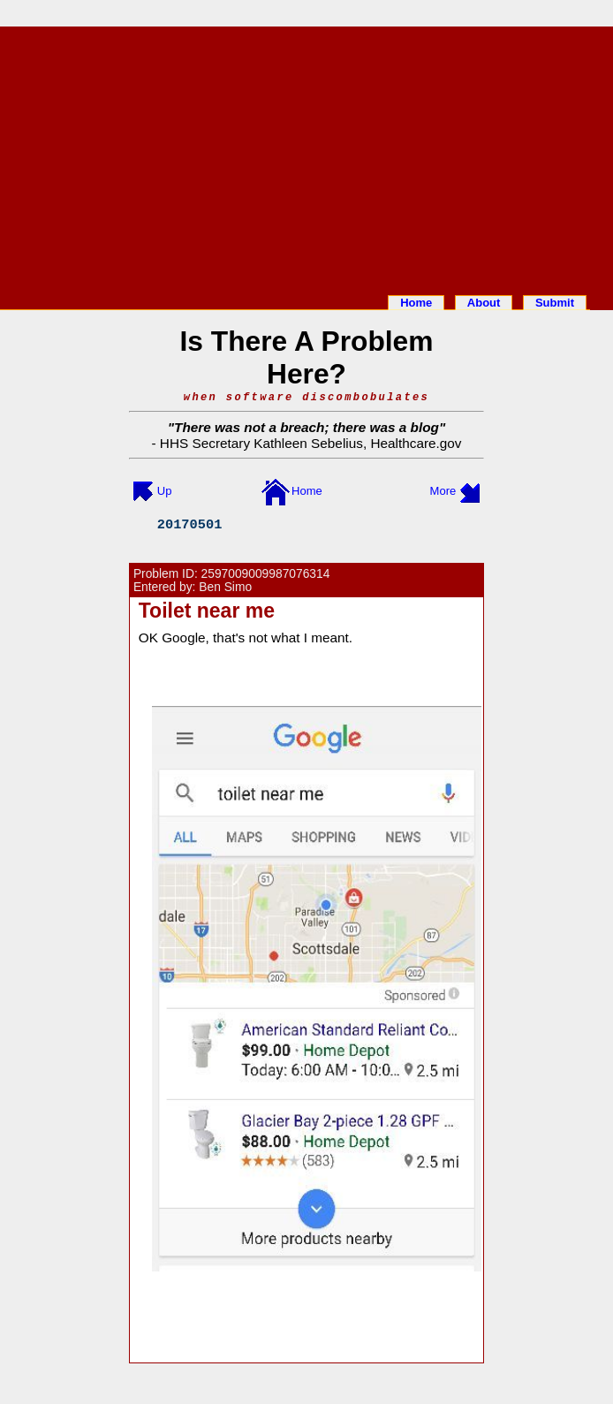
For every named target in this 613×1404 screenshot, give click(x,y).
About (484, 302)
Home (416, 302)
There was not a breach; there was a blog (306, 427)
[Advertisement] (306, 157)
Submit (554, 302)
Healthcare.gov (415, 443)
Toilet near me (207, 610)
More (443, 490)
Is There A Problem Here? (307, 357)
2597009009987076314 (265, 574)
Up (164, 490)
